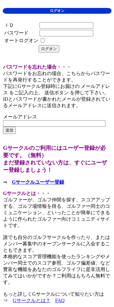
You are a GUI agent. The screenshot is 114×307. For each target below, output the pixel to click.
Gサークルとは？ (31, 300)
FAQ (60, 300)
